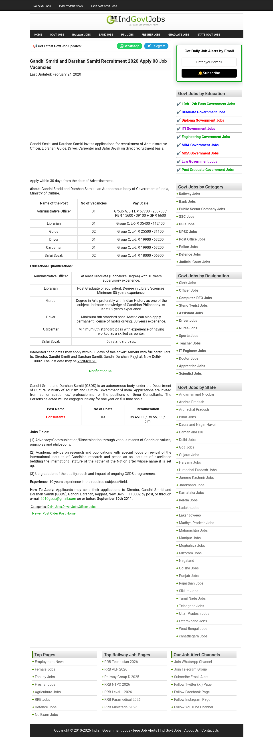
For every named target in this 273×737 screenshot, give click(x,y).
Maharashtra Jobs (193, 530)
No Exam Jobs (42, 6)
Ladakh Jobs (189, 508)
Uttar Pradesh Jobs (194, 613)
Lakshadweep (190, 515)
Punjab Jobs (189, 576)
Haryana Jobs (190, 462)
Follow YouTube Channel (193, 707)
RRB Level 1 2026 (118, 692)
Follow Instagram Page (192, 699)
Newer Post (40, 513)
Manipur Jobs (190, 538)
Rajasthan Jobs (191, 583)
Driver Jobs (70, 507)
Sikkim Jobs (188, 591)
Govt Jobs (57, 34)
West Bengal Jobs (193, 629)
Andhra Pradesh (191, 402)
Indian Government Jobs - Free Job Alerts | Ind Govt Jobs (137, 730)
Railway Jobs (81, 34)
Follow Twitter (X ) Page (193, 684)
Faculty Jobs (45, 677)
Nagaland (186, 561)
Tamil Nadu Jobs (192, 598)
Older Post (58, 513)
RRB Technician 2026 (121, 662)
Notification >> (100, 371)
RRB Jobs (42, 699)
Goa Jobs (186, 447)
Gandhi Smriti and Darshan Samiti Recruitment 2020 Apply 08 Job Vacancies (98, 64)
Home (38, 34)
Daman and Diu (191, 432)
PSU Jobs (127, 34)
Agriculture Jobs (48, 692)
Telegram (156, 46)
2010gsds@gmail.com (58, 499)
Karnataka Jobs (191, 493)
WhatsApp (129, 46)
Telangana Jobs (191, 606)
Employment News (71, 6)
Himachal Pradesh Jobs (198, 470)
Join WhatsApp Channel (193, 662)
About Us (191, 730)
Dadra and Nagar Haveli (197, 425)
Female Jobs (45, 669)
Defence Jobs (46, 707)
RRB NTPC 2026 (117, 684)
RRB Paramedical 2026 (122, 699)
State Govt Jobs (208, 34)
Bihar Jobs (187, 417)
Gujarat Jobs (189, 455)
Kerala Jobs (188, 500)
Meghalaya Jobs (192, 545)
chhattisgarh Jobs (193, 636)
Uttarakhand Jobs (193, 621)
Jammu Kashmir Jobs (196, 477)
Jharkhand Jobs (191, 485)
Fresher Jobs (151, 34)
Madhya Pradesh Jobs (196, 523)
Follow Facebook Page (192, 692)
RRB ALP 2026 (115, 669)
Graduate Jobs (178, 34)
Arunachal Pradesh (194, 409)
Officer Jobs (87, 507)
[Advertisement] (100, 106)
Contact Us (210, 730)
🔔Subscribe (209, 73)
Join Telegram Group (190, 669)
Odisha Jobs (189, 568)
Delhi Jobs (54, 507)
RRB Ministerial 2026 (120, 707)
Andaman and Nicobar (196, 394)
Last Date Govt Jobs (104, 6)
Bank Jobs (106, 34)
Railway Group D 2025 (121, 677)
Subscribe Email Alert (191, 677)
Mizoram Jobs (190, 553)
